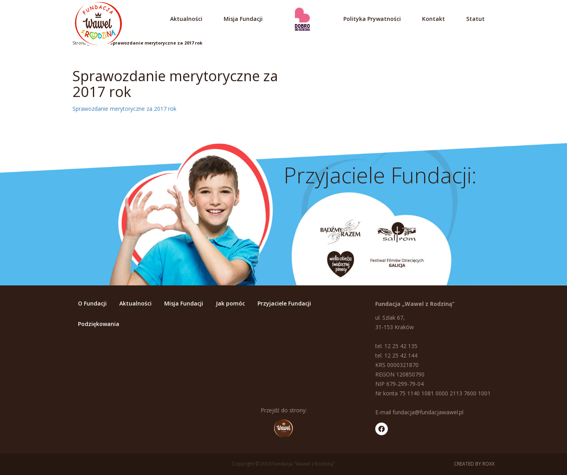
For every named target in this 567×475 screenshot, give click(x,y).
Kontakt (433, 18)
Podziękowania (98, 324)
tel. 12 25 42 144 (396, 355)
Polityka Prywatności (372, 18)
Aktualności (186, 18)
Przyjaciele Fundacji (284, 303)
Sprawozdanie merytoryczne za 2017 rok (156, 43)
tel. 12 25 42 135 (396, 346)
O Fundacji (92, 303)
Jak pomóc (230, 303)
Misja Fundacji (243, 18)
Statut (475, 18)
